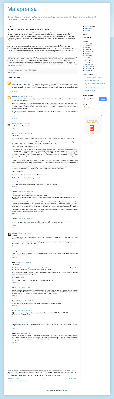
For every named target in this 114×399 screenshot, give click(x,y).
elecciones (87, 53)
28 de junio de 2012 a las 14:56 (26, 322)
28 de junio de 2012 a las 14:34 (22, 310)
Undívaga (14, 82)
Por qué (87, 26)
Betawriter (14, 96)
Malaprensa (22, 9)
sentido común (88, 68)
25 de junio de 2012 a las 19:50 (25, 300)
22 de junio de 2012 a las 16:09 (22, 288)
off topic (15, 72)
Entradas (87, 107)
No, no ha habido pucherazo (92, 80)
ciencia (86, 47)
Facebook (73, 57)
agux (13, 123)
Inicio (44, 378)
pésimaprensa (88, 66)
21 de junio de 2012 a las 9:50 (24, 233)
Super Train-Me (12, 40)
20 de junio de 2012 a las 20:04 (23, 123)
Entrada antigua (73, 378)
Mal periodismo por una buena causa (94, 77)
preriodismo (87, 64)
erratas (86, 57)
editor (90, 28)
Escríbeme (87, 30)
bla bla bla (87, 44)
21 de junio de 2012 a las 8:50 (25, 218)
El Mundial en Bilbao (90, 90)
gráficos (86, 59)
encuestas (87, 55)
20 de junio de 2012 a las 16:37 (26, 96)
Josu (13, 233)
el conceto (87, 51)
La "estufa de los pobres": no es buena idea (95, 87)
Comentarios (88, 110)
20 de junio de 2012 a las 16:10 (25, 82)
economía (87, 49)
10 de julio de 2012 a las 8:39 (22, 333)
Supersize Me (58, 33)
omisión (86, 63)
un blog (66, 57)
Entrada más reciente (13, 378)
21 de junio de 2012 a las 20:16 (23, 262)
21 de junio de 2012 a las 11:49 (29, 251)
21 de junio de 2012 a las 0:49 (24, 133)
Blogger (66, 390)
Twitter (11, 58)
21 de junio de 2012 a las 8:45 (25, 191)
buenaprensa (88, 45)
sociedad (87, 70)
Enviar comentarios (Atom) (21, 380)
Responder (14, 91)
